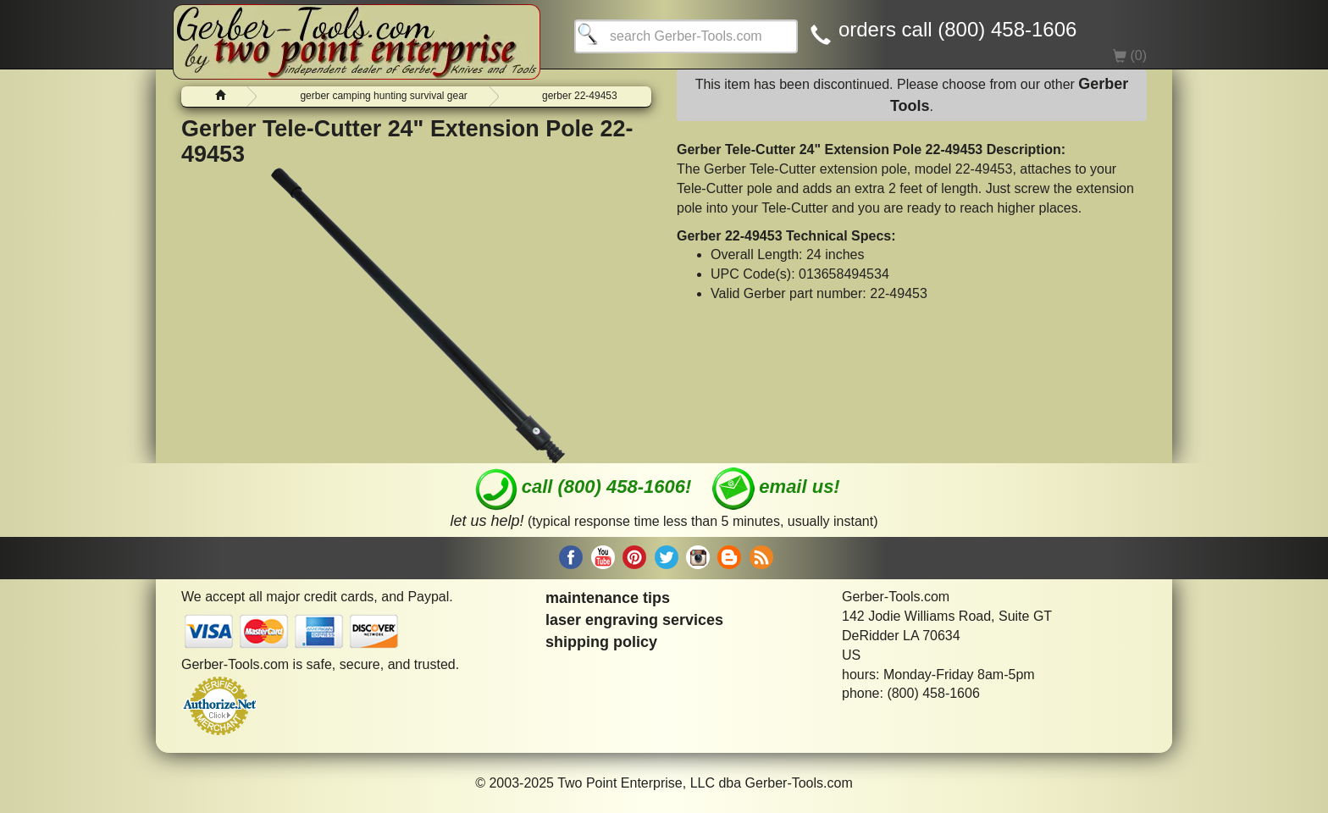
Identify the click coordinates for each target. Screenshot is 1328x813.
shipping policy (601, 641)
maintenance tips (607, 597)
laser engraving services (634, 619)
